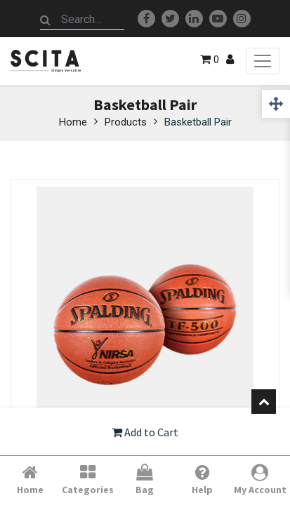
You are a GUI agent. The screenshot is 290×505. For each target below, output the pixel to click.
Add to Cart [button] (145, 432)
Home (73, 122)
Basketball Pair (198, 122)
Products (126, 122)
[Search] (45, 20)
